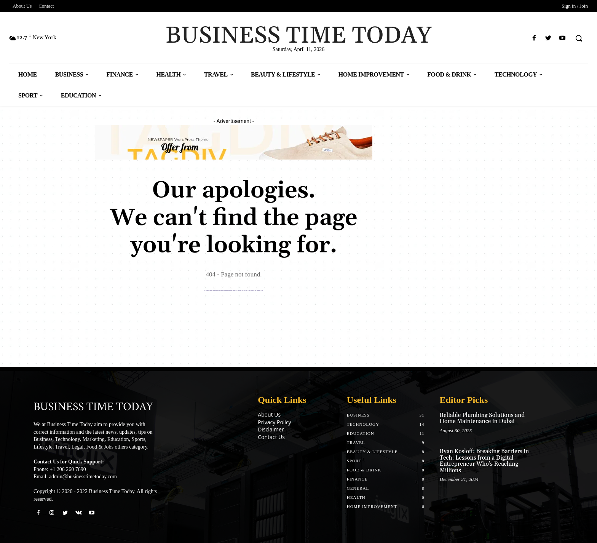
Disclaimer (271, 429)
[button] (579, 38)
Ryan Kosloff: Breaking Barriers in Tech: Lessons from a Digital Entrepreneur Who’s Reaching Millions (484, 461)
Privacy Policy (274, 422)
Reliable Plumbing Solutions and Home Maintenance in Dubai (482, 418)
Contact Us (271, 437)
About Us (269, 414)
